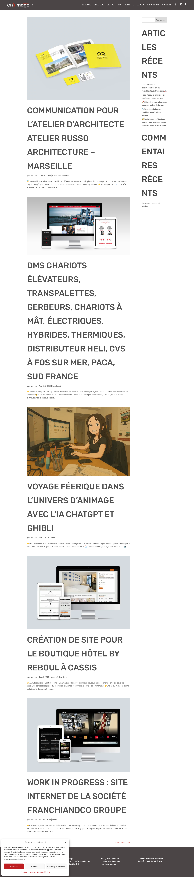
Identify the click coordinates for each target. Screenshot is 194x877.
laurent (34, 176)
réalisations (63, 176)
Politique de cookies (28, 872)
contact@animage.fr (110, 861)
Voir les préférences (56, 866)
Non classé (56, 386)
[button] (65, 842)
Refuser (34, 866)
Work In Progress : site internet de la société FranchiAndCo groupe (77, 796)
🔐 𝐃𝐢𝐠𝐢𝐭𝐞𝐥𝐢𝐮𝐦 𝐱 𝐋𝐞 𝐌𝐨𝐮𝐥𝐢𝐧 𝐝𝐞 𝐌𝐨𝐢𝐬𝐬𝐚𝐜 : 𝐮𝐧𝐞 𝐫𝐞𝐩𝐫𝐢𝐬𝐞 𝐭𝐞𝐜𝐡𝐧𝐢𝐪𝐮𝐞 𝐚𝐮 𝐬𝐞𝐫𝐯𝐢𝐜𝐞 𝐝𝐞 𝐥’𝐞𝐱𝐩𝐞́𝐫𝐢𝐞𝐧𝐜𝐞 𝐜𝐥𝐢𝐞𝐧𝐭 (154, 122)
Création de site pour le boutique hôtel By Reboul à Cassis (75, 653)
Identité (129, 5)
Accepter (14, 866)
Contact (166, 5)
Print (120, 5)
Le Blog (141, 5)
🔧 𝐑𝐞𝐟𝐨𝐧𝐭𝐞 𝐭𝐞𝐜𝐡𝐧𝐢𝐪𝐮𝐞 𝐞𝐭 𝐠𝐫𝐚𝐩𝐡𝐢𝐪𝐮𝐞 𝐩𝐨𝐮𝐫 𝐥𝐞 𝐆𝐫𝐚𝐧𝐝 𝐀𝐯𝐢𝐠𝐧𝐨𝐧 (151, 112)
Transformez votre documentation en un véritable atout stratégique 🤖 (154, 87)
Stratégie (99, 5)
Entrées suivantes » (122, 842)
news (54, 176)
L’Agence (86, 5)
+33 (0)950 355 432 (110, 859)
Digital (110, 5)
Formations (153, 5)
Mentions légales (43, 872)
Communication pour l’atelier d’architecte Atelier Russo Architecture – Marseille (75, 138)
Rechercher (161, 20)
